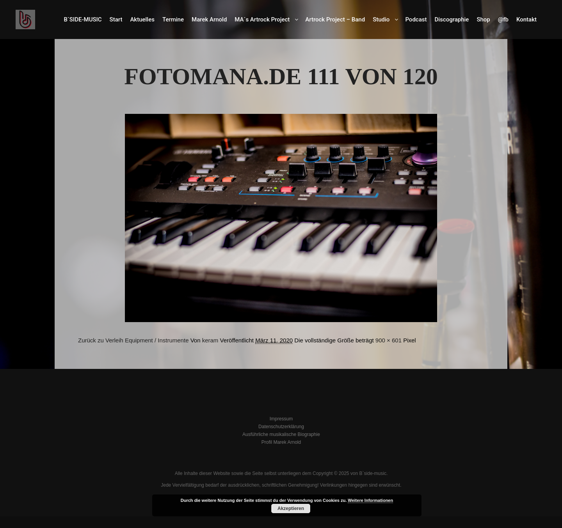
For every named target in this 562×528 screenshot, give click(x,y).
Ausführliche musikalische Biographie (281, 434)
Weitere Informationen (370, 500)
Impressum (281, 419)
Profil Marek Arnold (281, 442)
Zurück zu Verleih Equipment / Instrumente (133, 340)
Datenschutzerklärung (281, 426)
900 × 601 (388, 340)
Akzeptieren (290, 508)
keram (210, 340)
